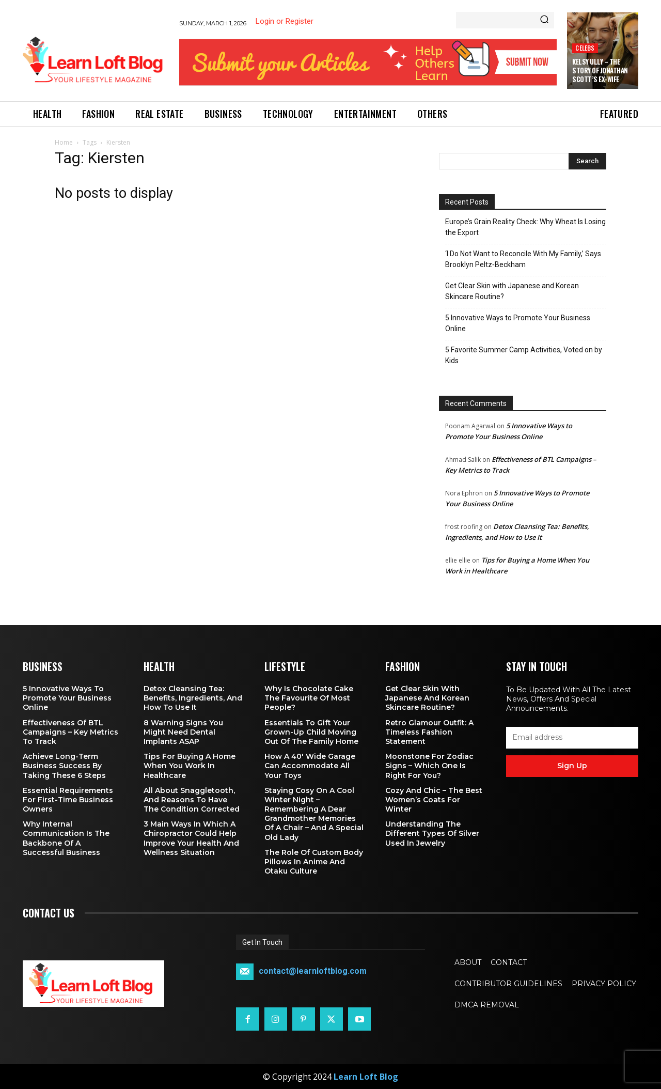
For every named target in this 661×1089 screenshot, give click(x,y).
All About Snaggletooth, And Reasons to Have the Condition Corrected (192, 800)
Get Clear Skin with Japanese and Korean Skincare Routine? (512, 291)
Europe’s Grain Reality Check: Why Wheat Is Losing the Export (525, 227)
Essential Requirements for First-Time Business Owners (68, 800)
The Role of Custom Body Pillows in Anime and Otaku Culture (313, 862)
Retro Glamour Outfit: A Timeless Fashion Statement (429, 732)
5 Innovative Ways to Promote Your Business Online (517, 323)
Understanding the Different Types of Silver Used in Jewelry (432, 833)
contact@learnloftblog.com (313, 971)
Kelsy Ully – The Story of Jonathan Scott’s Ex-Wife (600, 70)
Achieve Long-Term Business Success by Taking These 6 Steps (64, 766)
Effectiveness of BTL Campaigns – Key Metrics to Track (70, 732)
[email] (572, 738)
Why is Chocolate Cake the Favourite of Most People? (308, 698)
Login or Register (284, 21)
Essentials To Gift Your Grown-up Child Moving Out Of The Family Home (311, 732)
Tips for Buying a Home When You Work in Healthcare (189, 766)
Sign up (572, 765)
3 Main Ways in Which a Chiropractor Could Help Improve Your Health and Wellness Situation (191, 838)
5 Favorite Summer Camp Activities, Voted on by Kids (523, 355)
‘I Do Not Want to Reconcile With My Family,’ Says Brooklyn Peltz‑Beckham (523, 259)
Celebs (584, 47)
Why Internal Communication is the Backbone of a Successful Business (66, 838)
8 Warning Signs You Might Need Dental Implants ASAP (183, 732)
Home (64, 142)
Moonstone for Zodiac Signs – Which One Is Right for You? (429, 766)
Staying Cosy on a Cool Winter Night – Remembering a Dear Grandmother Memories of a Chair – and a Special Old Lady (314, 814)
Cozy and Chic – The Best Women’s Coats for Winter (433, 800)
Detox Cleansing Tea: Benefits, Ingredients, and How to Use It (193, 698)
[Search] (544, 20)
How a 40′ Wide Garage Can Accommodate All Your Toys (309, 766)
